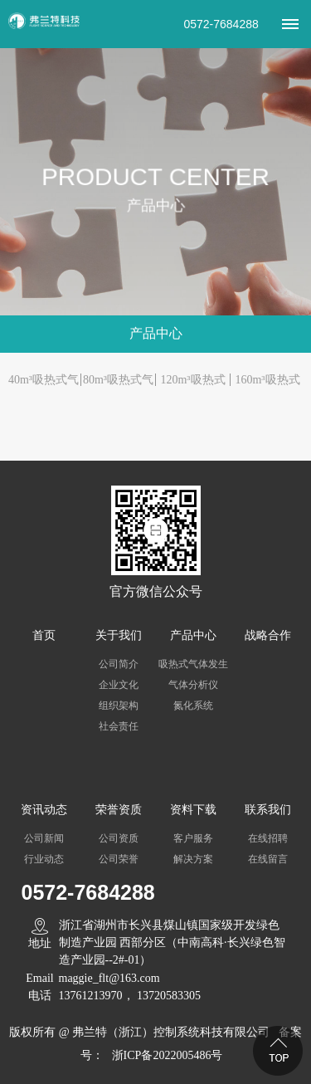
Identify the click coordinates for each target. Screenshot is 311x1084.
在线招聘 (268, 838)
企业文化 (118, 685)
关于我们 (118, 635)
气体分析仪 (193, 685)
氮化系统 (193, 705)
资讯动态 (44, 809)
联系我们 (268, 809)
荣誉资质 (118, 809)
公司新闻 (44, 838)
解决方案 (193, 859)
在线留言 (268, 859)
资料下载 (193, 809)
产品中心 (193, 635)
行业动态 (44, 859)
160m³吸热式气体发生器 (267, 382)
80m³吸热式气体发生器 (118, 382)
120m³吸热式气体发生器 (192, 382)
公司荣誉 (118, 859)
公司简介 (118, 664)
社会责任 (118, 726)
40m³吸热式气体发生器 (43, 382)
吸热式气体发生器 (193, 666)
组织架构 (118, 705)
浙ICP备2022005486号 (167, 1055)
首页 (44, 635)
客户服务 (193, 838)
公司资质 (118, 838)
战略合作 (268, 635)
